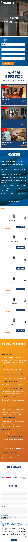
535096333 (7, 311)
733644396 (7, 269)
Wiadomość (3, 506)
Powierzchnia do (16, 56)
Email (2, 501)
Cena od (2, 47)
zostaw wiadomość (20, 226)
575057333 (7, 249)
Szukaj (7, 63)
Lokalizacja (3, 52)
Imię (1, 491)
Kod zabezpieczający (4, 515)
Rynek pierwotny (5, 39)
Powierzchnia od (4, 56)
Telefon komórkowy (4, 496)
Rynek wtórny (4, 40)
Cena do (14, 47)
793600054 (7, 290)
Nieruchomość (3, 42)
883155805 (7, 332)
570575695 (7, 228)
